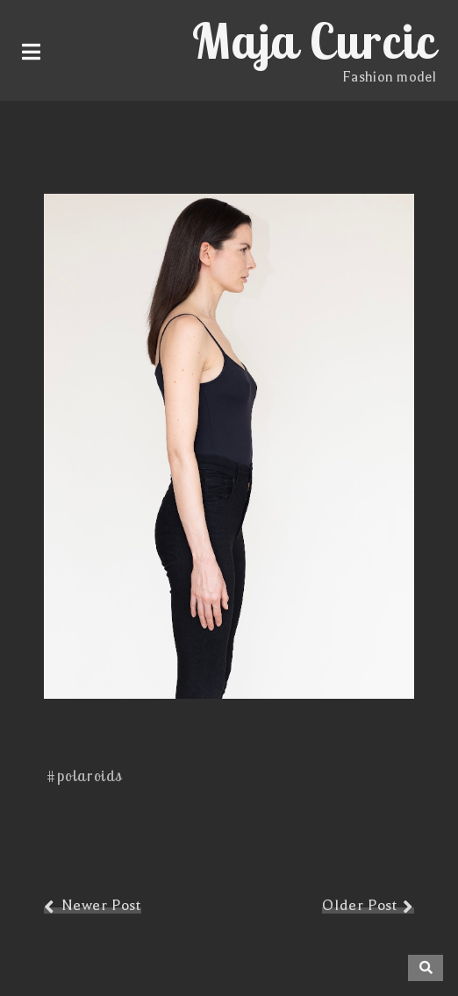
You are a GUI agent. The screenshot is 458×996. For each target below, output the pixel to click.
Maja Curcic (314, 40)
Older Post (359, 905)
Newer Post (101, 905)
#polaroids (85, 775)
